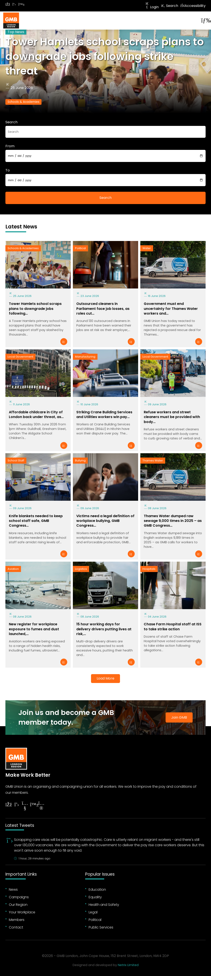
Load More (105, 678)
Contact (16, 927)
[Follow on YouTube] (25, 806)
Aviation (13, 569)
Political (80, 248)
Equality (95, 897)
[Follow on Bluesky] (20, 4)
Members (16, 919)
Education (97, 889)
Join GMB (179, 717)
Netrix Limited (128, 965)
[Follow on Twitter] (14, 4)
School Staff (16, 460)
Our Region (18, 904)
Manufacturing (85, 356)
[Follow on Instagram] (41, 806)
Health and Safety (104, 904)
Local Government (20, 356)
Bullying (80, 460)
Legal (93, 912)
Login (152, 7)
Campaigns (19, 897)
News (13, 889)
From (9, 146)
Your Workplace (22, 912)
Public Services (101, 927)
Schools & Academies (23, 102)
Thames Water (152, 460)
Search (169, 5)
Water (146, 248)
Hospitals (148, 569)
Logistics (81, 569)
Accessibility (193, 5)
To (7, 170)
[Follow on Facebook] (7, 4)
